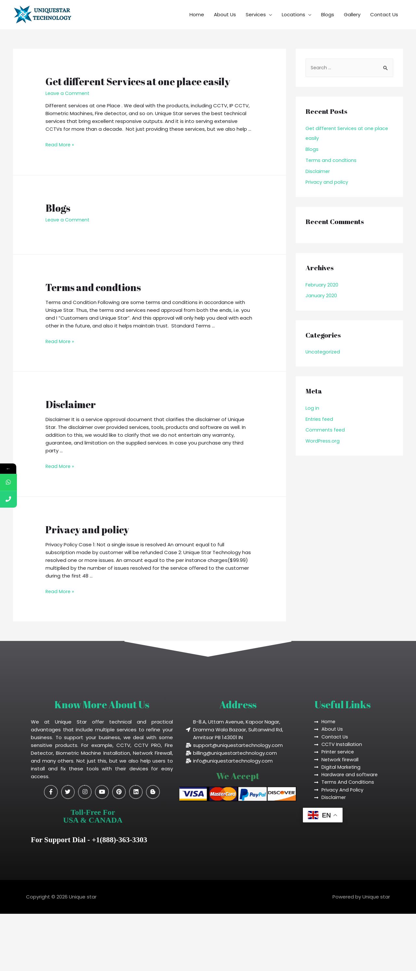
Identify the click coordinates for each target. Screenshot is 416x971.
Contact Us (384, 14)
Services (256, 14)
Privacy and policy (87, 529)
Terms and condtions (93, 287)
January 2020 (321, 295)
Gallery (352, 14)
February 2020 (322, 284)
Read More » (60, 144)
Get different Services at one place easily (138, 81)
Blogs (327, 14)
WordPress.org (323, 440)
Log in (312, 407)
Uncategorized (324, 351)
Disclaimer (71, 404)
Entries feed (320, 418)
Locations (293, 14)
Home (196, 14)
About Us (225, 14)
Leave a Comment (68, 93)
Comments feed (326, 429)
